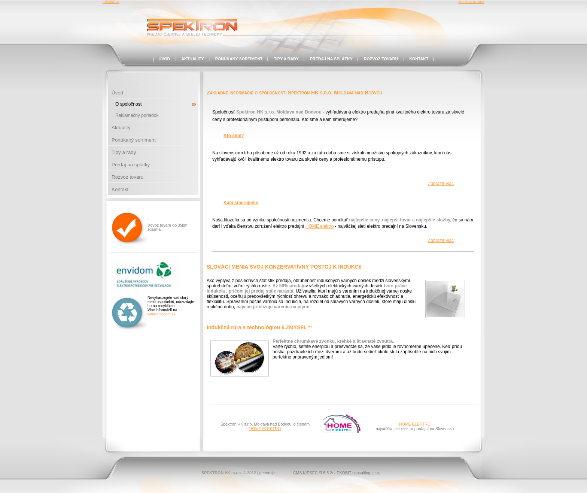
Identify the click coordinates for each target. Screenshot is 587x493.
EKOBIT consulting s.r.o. (358, 473)
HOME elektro (319, 226)
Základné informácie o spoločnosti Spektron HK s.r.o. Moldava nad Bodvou (294, 93)
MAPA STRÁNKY (471, 2)
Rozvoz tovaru (381, 59)
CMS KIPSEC (305, 473)
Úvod (164, 59)
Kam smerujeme (240, 202)
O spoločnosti (129, 104)
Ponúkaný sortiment (239, 59)
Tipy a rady (286, 59)
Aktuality (192, 59)
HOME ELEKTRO (265, 428)
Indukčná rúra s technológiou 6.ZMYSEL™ (259, 327)
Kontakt (418, 59)
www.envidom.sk (161, 314)
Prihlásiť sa (111, 2)
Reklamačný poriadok (136, 115)
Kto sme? (233, 135)
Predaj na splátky (331, 59)
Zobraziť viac (441, 183)
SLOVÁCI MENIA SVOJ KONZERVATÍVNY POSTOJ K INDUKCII (284, 267)
